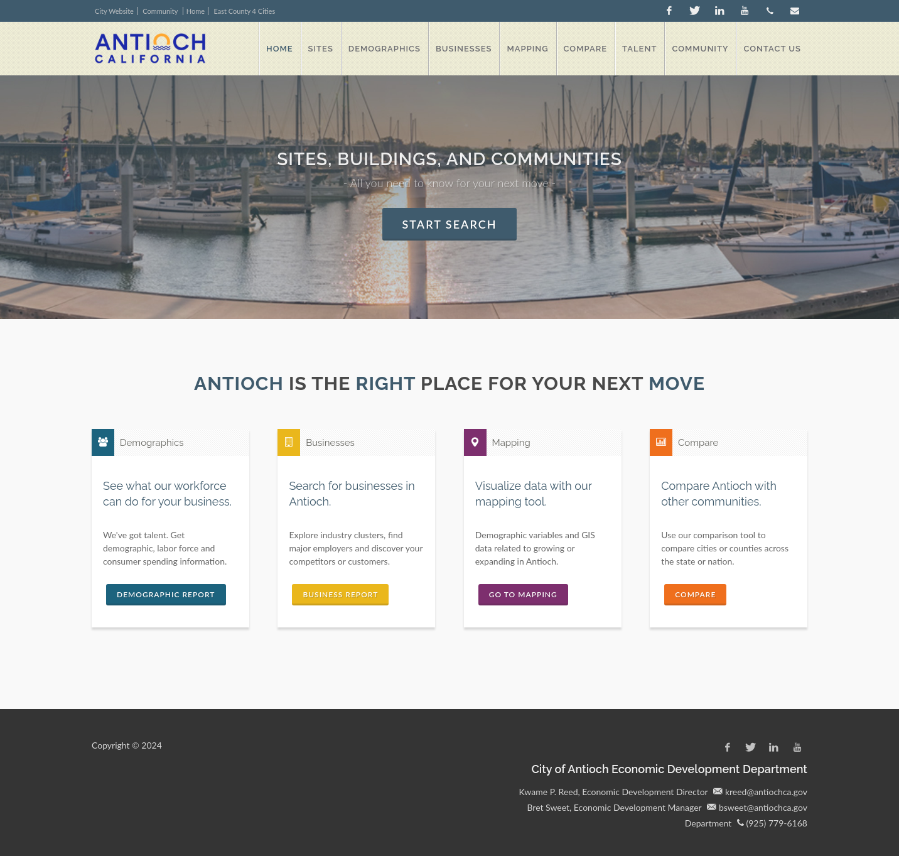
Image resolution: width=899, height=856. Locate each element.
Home (195, 11)
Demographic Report (166, 594)
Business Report (340, 594)
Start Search (449, 224)
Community (161, 11)
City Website (114, 11)
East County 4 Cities (245, 11)
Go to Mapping (523, 594)
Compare (695, 594)
